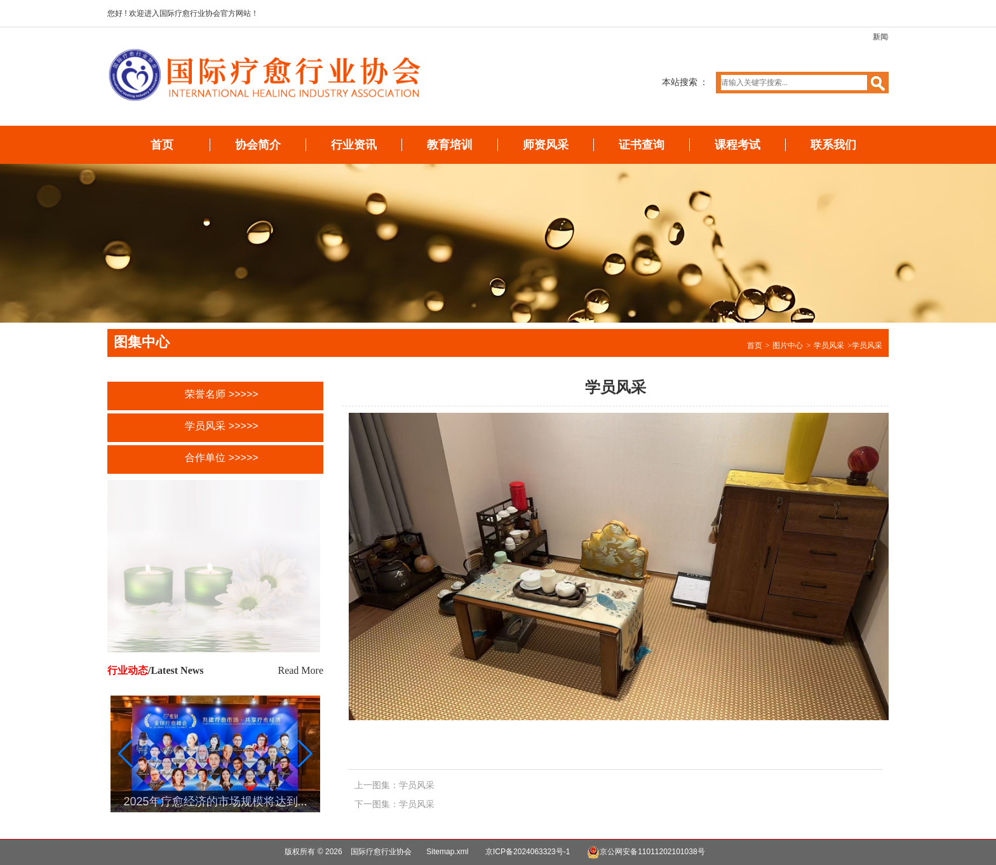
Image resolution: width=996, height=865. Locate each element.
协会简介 (258, 144)
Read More (300, 670)
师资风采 (546, 144)
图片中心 (787, 345)
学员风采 (829, 345)
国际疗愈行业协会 (381, 851)
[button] (305, 754)
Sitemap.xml (447, 851)
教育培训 (450, 144)
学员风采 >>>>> (221, 425)
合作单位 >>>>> (221, 457)
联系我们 (833, 144)
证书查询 (641, 144)
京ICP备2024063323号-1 (527, 851)
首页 (162, 144)
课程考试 (737, 144)
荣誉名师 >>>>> (221, 394)
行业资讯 (354, 144)
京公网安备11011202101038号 (645, 852)
